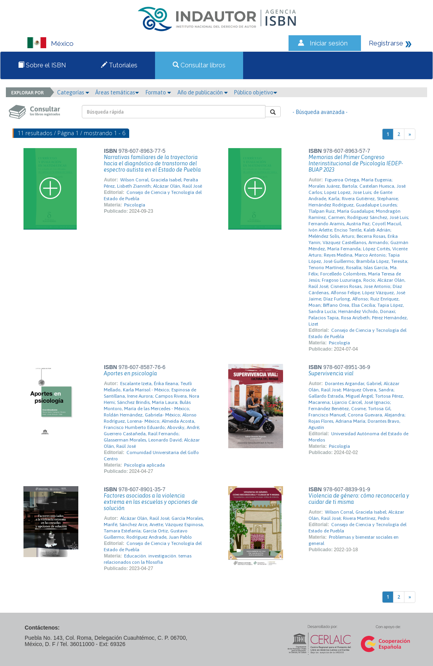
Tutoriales (119, 65)
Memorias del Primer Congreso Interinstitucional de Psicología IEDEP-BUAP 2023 (356, 163)
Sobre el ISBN (42, 65)
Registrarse (386, 43)
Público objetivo (255, 92)
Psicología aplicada (144, 465)
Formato (158, 92)
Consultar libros (199, 65)
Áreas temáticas (117, 92)
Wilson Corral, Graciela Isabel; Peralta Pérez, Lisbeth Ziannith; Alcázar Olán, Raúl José (153, 183)
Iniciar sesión (329, 43)
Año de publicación (202, 92)
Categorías (73, 92)
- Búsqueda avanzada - (320, 112)
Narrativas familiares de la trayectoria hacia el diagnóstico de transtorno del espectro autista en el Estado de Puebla (152, 163)
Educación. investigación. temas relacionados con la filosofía (147, 559)
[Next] (409, 134)
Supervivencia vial (331, 373)
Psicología (134, 205)
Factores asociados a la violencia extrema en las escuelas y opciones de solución (151, 501)
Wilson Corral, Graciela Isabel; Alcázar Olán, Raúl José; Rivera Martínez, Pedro (356, 515)
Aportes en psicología (130, 373)
